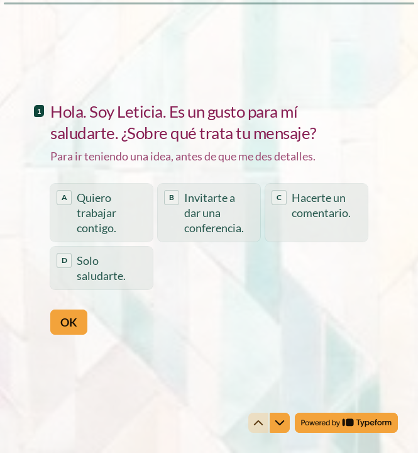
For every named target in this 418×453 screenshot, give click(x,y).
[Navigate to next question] (280, 423)
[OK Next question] (68, 321)
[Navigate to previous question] (258, 423)
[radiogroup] (209, 236)
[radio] (101, 213)
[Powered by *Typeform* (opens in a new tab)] (346, 423)
